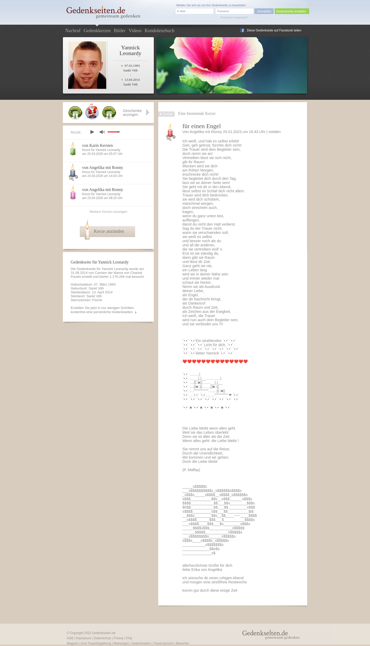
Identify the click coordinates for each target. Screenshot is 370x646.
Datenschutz (102, 638)
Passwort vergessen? (234, 17)
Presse (118, 638)
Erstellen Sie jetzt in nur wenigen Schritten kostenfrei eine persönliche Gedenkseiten (102, 310)
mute (102, 132)
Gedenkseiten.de (104, 633)
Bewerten (182, 643)
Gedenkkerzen (97, 30)
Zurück (168, 114)
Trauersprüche (163, 643)
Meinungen (121, 643)
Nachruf (73, 30)
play (92, 132)
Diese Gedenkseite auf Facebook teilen (274, 30)
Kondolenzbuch (159, 30)
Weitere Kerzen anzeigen (108, 212)
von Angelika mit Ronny (102, 167)
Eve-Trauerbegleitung (96, 643)
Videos (135, 30)
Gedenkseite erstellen (291, 11)
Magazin (72, 643)
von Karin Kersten (97, 145)
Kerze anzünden (109, 231)
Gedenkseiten (141, 643)
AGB (70, 638)
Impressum (83, 638)
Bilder (119, 30)
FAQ (129, 638)
